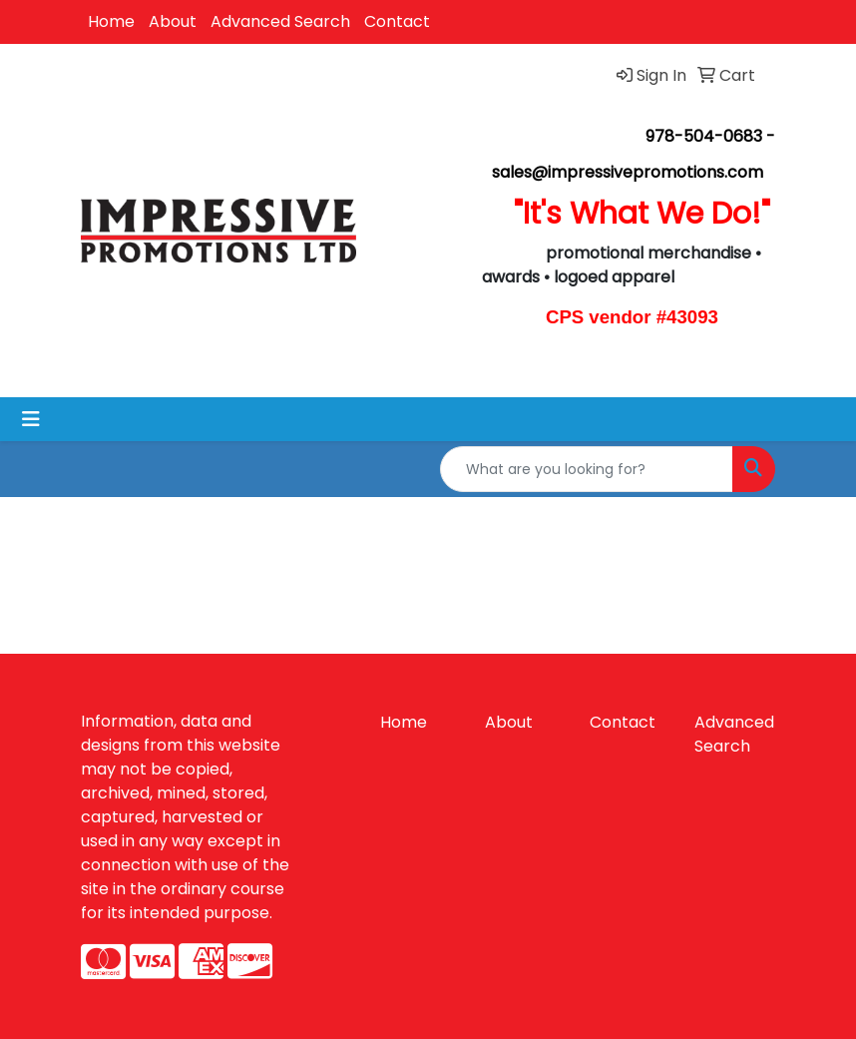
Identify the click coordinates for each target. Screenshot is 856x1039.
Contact (397, 21)
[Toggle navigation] (31, 419)
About (173, 21)
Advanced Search (280, 21)
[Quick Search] (586, 469)
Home (111, 21)
